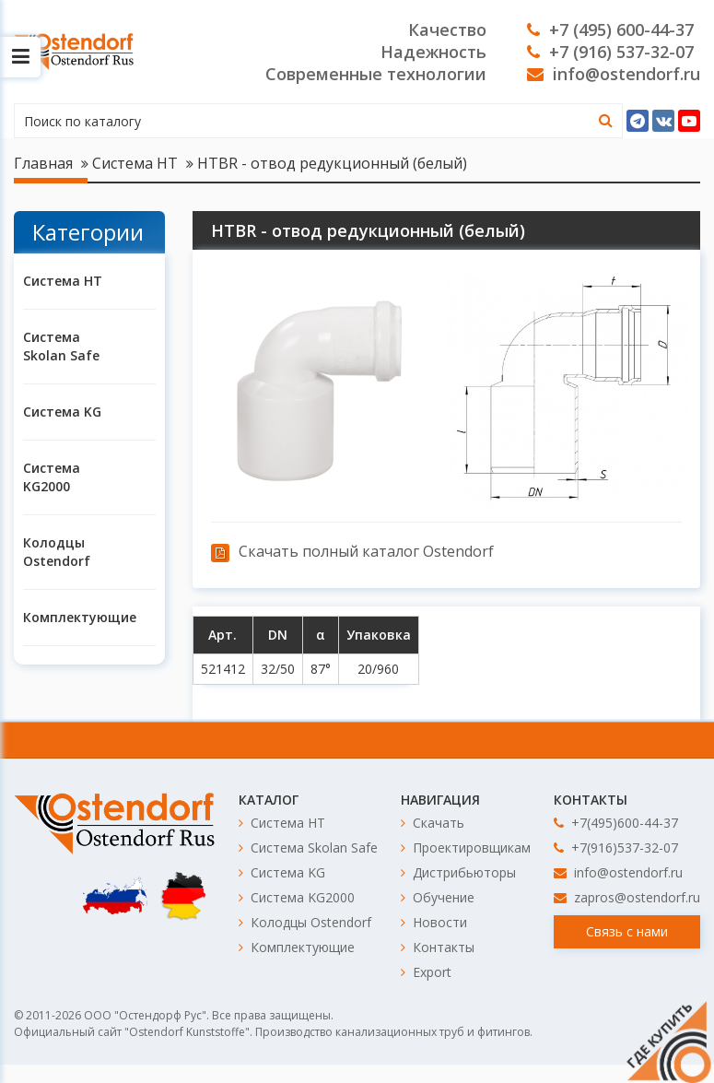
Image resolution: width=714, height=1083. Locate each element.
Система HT (135, 163)
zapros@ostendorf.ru (627, 897)
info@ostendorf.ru (613, 74)
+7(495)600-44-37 (616, 822)
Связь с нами (627, 931)
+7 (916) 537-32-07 (610, 52)
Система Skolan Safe (61, 346)
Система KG (62, 411)
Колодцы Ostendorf (56, 552)
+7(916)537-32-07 (616, 847)
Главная (43, 163)
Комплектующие (66, 617)
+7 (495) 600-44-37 (610, 29)
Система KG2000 (51, 477)
